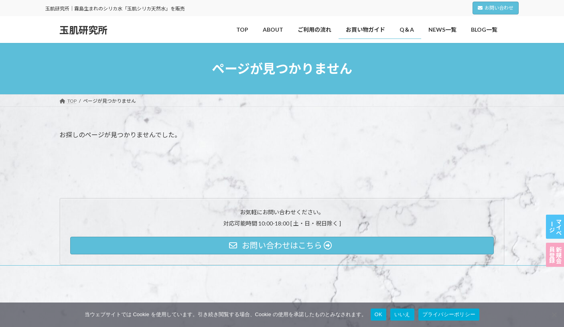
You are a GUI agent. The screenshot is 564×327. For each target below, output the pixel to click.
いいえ (402, 314)
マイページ (555, 191)
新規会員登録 (555, 242)
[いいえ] (554, 315)
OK (378, 314)
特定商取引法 (180, 273)
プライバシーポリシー (91, 273)
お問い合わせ (495, 8)
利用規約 (140, 273)
